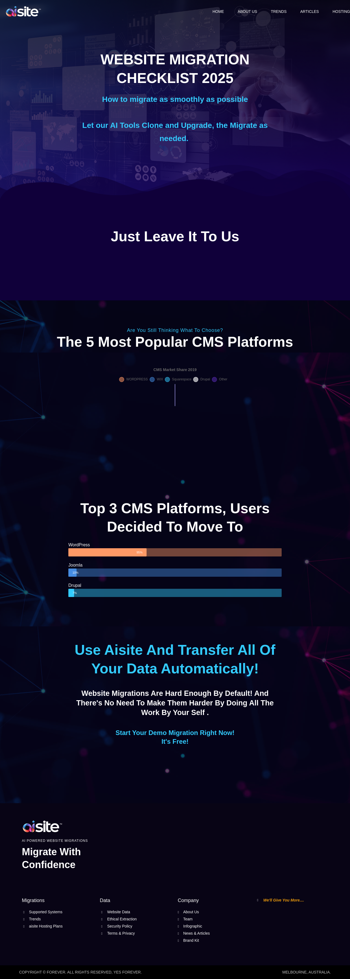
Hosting (341, 11)
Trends (279, 11)
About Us (247, 11)
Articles (309, 11)
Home (218, 11)
